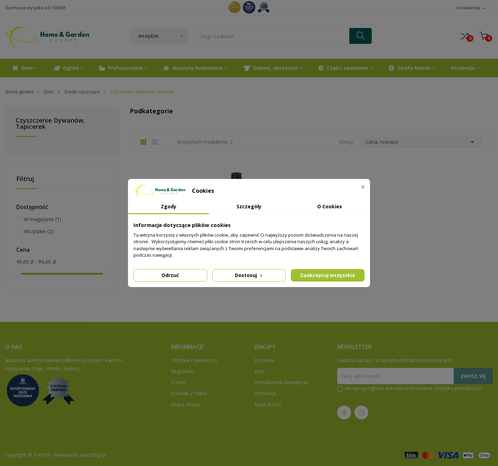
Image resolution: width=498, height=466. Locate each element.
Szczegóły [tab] (249, 206)
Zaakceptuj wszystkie (327, 275)
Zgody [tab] (168, 206)
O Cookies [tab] (329, 206)
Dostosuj (249, 275)
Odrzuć (170, 275)
